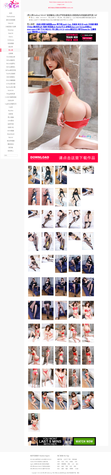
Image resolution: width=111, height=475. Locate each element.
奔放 (80, 17)
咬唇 (54, 20)
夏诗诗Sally (38, 27)
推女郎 (62, 473)
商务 (69, 464)
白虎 (62, 461)
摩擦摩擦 (63, 464)
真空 (58, 466)
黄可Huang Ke (84, 29)
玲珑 (77, 17)
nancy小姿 (35, 29)
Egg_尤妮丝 (72, 24)
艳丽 (58, 20)
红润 (61, 20)
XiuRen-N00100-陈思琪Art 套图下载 (39, 461)
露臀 (83, 17)
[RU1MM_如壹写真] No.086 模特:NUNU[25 (40, 459)
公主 (74, 17)
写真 (67, 466)
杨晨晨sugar (51, 24)
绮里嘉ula (51, 27)
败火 (77, 464)
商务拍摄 (88, 17)
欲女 (58, 468)
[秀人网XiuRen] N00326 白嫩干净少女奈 (40, 468)
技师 (58, 464)
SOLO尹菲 (69, 20)
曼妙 (67, 468)
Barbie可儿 (60, 27)
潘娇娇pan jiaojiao (39, 32)
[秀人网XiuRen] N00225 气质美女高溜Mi (40, 466)
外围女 (71, 461)
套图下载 (59, 459)
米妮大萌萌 (41, 24)
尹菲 (64, 20)
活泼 (92, 17)
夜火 (32, 20)
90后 (71, 466)
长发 (58, 461)
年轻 (67, 461)
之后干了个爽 (38, 20)
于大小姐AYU (46, 29)
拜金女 (48, 20)
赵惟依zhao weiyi (72, 27)
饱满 (62, 466)
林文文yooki (83, 24)
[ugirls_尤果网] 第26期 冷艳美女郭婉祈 (39, 464)
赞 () (31, 17)
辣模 (44, 20)
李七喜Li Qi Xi (58, 29)
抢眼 (62, 468)
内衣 (76, 461)
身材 (75, 466)
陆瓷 (45, 27)
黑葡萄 (71, 468)
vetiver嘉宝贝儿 (71, 29)
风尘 (51, 20)
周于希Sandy (62, 24)
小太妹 (76, 468)
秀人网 (60, 17)
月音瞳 (91, 24)
